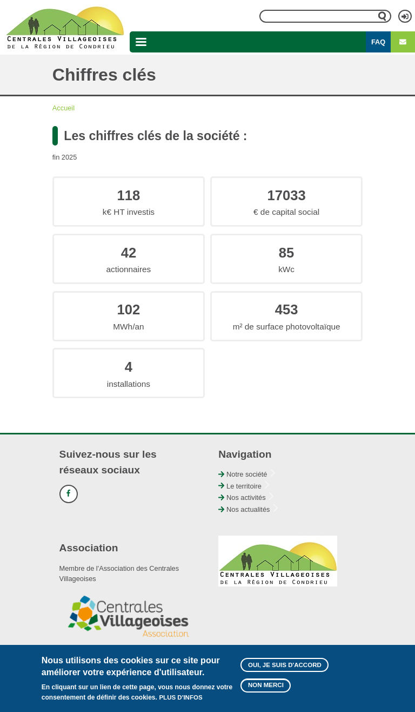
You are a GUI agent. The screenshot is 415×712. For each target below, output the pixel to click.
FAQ (378, 42)
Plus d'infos (180, 698)
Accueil (63, 108)
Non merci (266, 686)
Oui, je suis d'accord (285, 666)
